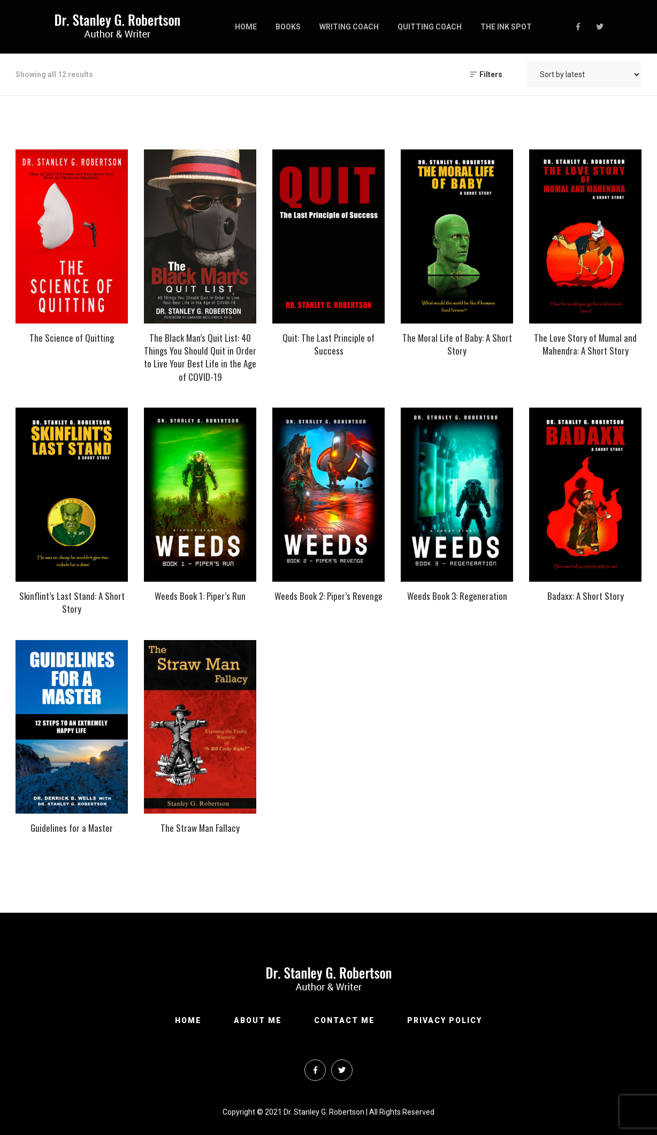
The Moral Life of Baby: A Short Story (457, 344)
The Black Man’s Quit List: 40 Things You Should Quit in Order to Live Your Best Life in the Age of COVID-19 (200, 357)
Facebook (578, 27)
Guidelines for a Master (71, 828)
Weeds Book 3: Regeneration (457, 596)
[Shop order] (583, 74)
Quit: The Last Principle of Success (328, 344)
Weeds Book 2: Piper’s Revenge (328, 596)
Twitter (599, 27)
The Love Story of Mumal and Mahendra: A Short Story (585, 344)
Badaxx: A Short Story (585, 596)
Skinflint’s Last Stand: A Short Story (72, 602)
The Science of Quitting (71, 337)
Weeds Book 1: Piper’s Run (200, 596)
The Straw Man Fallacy (200, 828)
